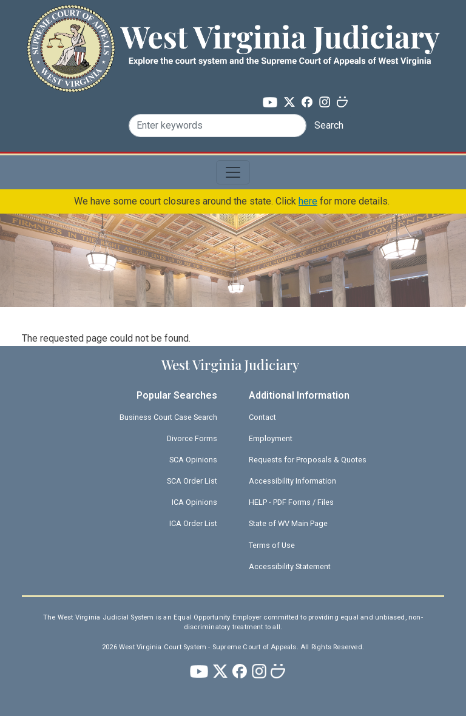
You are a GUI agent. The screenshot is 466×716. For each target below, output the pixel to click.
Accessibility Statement (290, 566)
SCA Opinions (193, 459)
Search (328, 125)
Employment (270, 438)
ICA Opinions (194, 502)
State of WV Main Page (288, 523)
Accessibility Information (292, 480)
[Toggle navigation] (233, 172)
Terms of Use (272, 545)
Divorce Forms (192, 438)
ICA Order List (193, 523)
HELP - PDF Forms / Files (291, 502)
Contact (262, 417)
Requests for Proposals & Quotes (307, 459)
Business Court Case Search (168, 417)
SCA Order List (192, 480)
